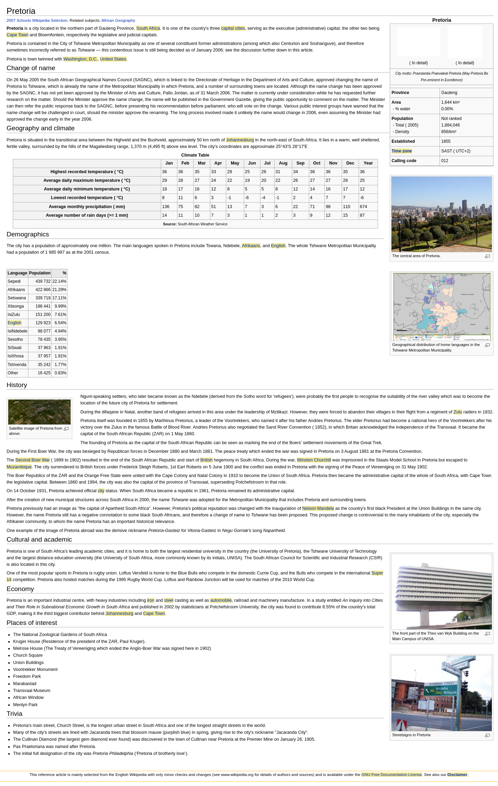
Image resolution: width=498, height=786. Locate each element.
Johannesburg (240, 140)
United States (113, 59)
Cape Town (17, 34)
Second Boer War (32, 460)
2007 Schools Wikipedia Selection (37, 20)
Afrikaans (251, 245)
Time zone (401, 151)
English (278, 245)
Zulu (457, 412)
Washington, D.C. (80, 59)
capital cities (233, 28)
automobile (221, 600)
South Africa (148, 28)
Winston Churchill (314, 460)
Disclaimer (458, 775)
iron (150, 600)
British (206, 460)
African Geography (118, 20)
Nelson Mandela (318, 508)
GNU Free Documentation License (391, 775)
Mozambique (19, 467)
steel (169, 600)
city (101, 490)
